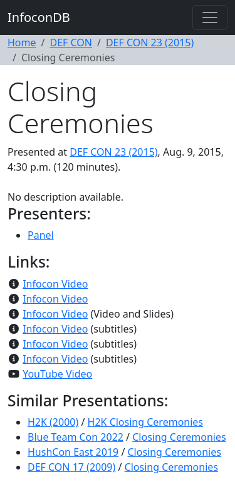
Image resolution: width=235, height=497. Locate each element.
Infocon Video (55, 284)
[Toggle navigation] (209, 17)
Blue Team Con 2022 (75, 437)
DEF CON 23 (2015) (150, 42)
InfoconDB (39, 17)
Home (22, 42)
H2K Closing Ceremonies (145, 422)
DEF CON (71, 42)
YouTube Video (57, 374)
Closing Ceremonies (179, 437)
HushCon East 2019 (73, 452)
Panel (41, 235)
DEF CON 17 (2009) (71, 467)
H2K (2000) (53, 422)
